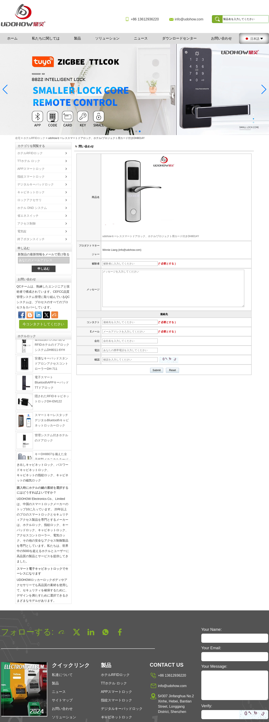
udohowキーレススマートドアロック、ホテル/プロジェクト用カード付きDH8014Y (150, 236)
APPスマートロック (31, 168)
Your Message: (214, 666)
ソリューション (107, 38)
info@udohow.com (189, 19)
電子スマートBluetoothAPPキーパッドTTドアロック (52, 384)
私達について (62, 675)
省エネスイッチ (28, 215)
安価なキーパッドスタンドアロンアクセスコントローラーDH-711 (51, 365)
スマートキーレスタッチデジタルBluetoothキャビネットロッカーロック (52, 421)
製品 (77, 38)
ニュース (141, 38)
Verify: (206, 706)
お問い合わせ (221, 38)
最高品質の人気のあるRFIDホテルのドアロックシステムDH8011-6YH (52, 346)
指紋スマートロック (31, 176)
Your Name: (211, 629)
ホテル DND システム (32, 208)
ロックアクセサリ (29, 200)
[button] (129, 131)
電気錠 (21, 231)
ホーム (12, 38)
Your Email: (211, 648)
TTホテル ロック (28, 161)
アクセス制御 (26, 223)
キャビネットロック (31, 192)
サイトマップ (62, 700)
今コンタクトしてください (43, 324)
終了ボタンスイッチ (31, 239)
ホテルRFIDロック (34, 138)
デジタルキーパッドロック (35, 184)
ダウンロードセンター (179, 38)
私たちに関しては (46, 38)
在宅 (17, 138)
